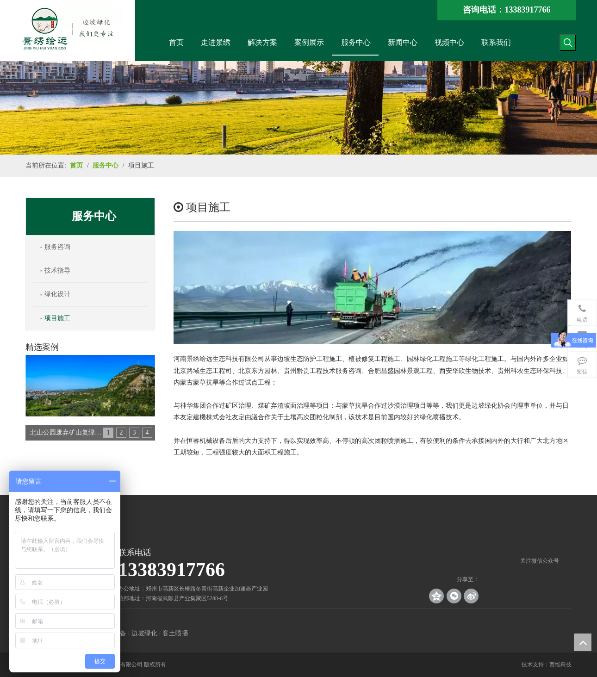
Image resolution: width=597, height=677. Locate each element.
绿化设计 (57, 294)
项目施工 (57, 318)
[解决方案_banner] (298, 108)
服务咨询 (57, 246)
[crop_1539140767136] (539, 548)
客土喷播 (175, 633)
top (582, 642)
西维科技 (560, 664)
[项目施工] (372, 287)
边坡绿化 (144, 633)
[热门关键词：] (568, 42)
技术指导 (57, 270)
